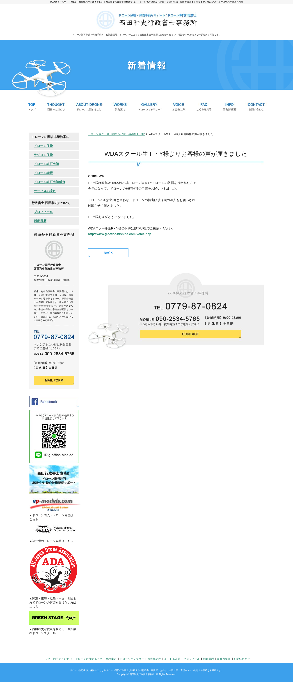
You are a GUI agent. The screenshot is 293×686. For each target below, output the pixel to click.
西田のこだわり (62, 659)
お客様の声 (154, 659)
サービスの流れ (45, 191)
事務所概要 (224, 659)
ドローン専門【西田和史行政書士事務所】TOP (116, 134)
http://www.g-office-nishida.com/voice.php (119, 234)
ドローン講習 (43, 173)
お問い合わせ (242, 659)
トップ (46, 659)
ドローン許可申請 (46, 164)
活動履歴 (40, 221)
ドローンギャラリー (132, 659)
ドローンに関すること (88, 659)
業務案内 (111, 659)
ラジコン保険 (43, 155)
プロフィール (43, 212)
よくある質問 (172, 659)
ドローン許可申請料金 (49, 182)
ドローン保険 (43, 146)
